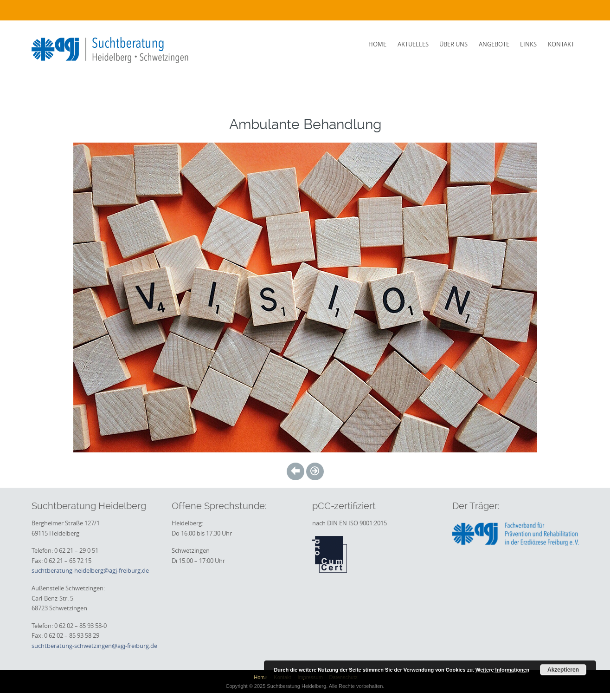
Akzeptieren (563, 670)
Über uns (453, 44)
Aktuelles (413, 44)
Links (528, 44)
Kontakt (561, 44)
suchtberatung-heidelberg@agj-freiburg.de (90, 570)
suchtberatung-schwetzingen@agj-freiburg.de (94, 645)
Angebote (494, 44)
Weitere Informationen (502, 670)
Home (377, 44)
